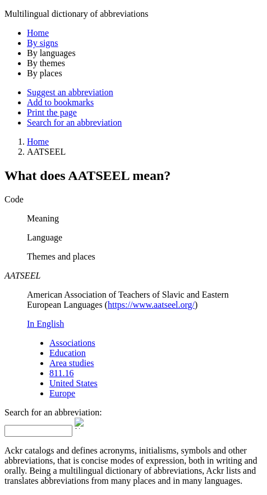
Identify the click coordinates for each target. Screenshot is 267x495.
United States (73, 383)
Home (38, 33)
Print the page (52, 112)
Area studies (71, 363)
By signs (42, 43)
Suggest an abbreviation (70, 92)
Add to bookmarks (60, 102)
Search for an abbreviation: (53, 412)
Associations (72, 343)
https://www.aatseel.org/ (151, 304)
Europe (62, 393)
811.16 (61, 373)
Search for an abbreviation (74, 122)
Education (67, 353)
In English (45, 324)
